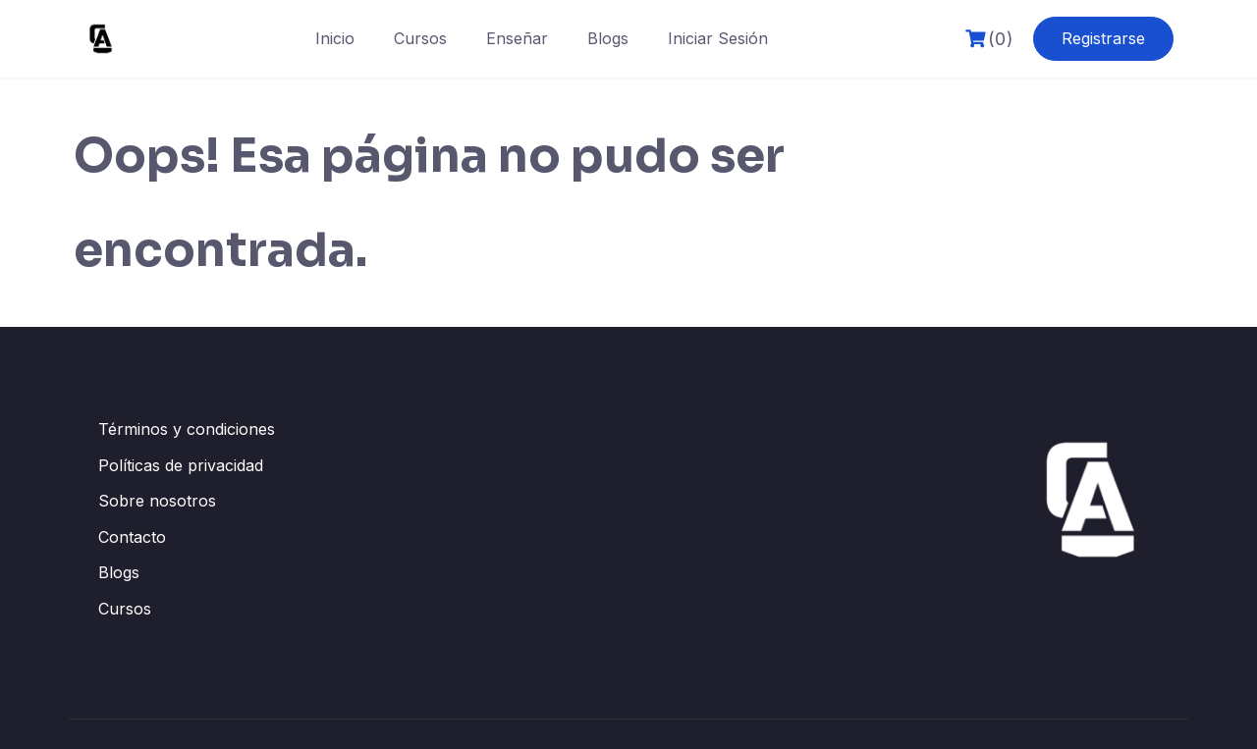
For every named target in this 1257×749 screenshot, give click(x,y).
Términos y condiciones (186, 429)
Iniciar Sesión (718, 38)
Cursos (420, 38)
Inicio (335, 38)
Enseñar (517, 38)
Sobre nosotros (157, 500)
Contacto (132, 537)
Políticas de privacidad (180, 465)
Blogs (607, 38)
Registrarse (1103, 38)
